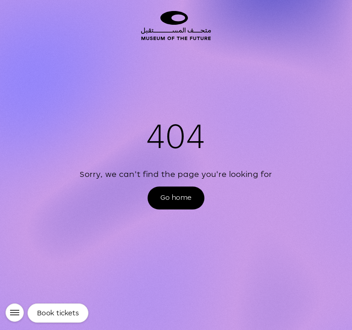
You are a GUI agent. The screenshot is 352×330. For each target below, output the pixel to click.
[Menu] (15, 312)
